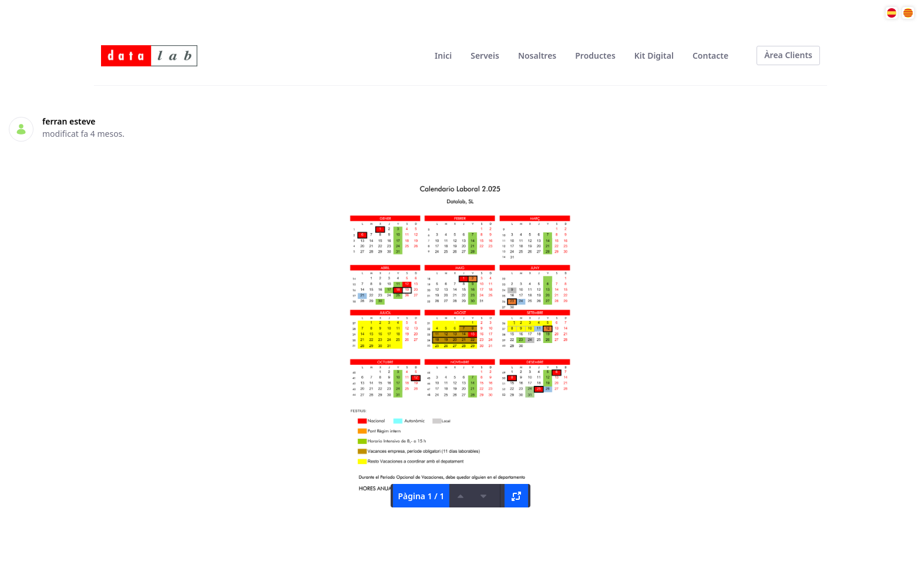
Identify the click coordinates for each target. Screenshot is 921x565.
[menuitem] (443, 55)
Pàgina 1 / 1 (421, 496)
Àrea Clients (788, 54)
